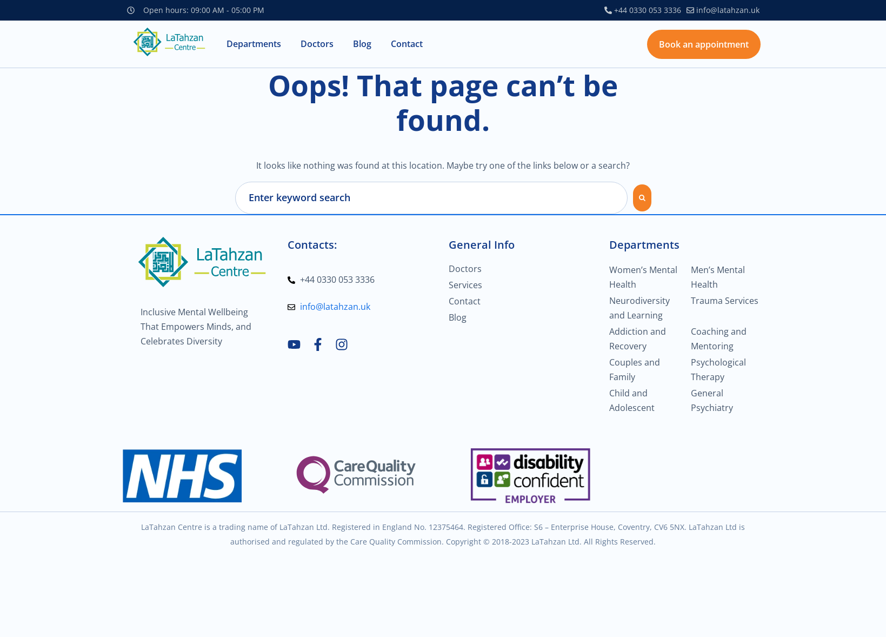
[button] (254, 44)
